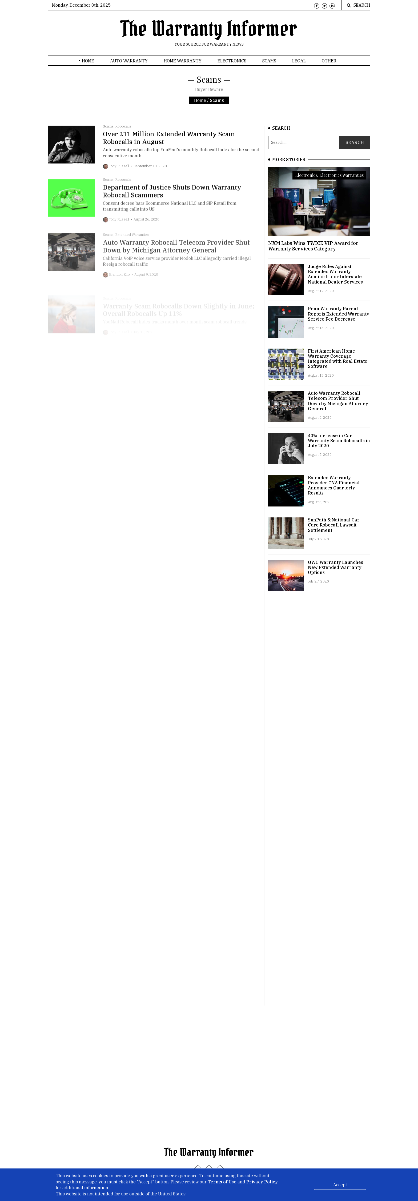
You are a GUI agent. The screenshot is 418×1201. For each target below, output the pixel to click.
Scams (269, 60)
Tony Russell (119, 166)
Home (88, 60)
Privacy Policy (262, 1181)
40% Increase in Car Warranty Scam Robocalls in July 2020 (339, 440)
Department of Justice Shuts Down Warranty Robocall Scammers (172, 199)
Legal (299, 60)
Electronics (232, 60)
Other (329, 60)
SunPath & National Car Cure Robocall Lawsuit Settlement (334, 525)
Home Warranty (183, 60)
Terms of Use (222, 1181)
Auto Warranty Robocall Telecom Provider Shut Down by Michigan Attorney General (338, 400)
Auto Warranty (129, 60)
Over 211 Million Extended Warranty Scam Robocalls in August (169, 138)
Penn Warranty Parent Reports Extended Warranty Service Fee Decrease (338, 313)
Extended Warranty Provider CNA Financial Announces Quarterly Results (334, 485)
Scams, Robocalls (117, 126)
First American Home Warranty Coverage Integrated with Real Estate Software (337, 358)
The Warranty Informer (209, 28)
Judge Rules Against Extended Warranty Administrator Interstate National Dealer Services (335, 274)
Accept (340, 1184)
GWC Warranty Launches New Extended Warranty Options (335, 567)
